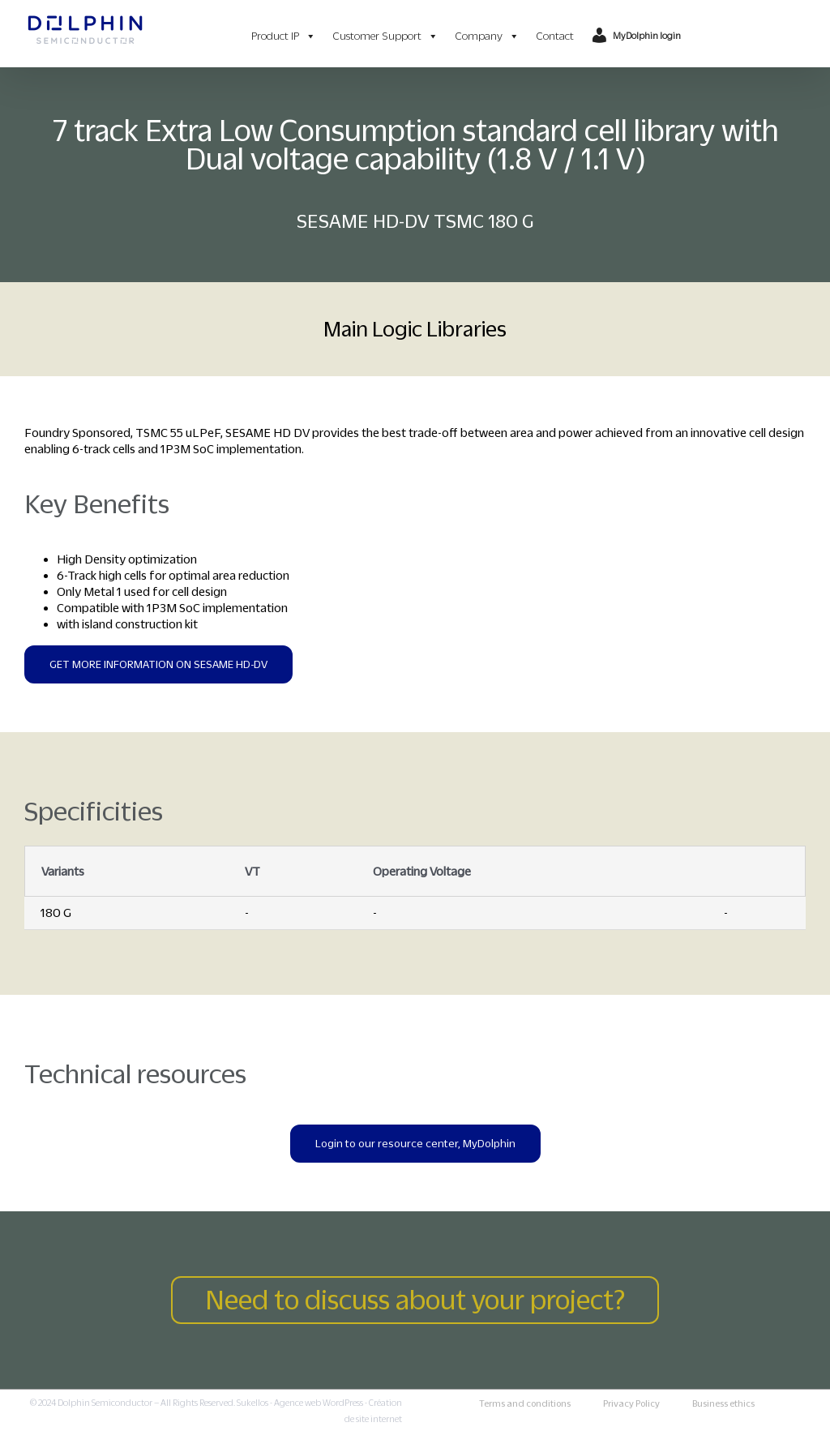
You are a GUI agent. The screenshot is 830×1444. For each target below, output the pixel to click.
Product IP (283, 36)
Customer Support (385, 36)
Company (487, 36)
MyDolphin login (647, 36)
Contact (555, 36)
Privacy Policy (631, 1403)
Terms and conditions (525, 1403)
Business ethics (723, 1403)
